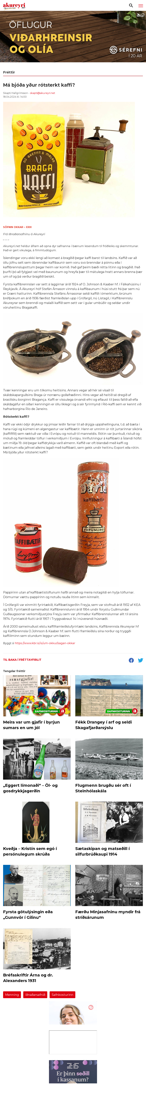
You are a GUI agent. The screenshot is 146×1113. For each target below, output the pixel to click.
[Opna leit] (131, 5)
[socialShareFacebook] (131, 661)
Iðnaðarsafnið (35, 995)
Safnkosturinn (62, 995)
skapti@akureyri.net (42, 93)
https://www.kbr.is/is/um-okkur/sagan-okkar (45, 643)
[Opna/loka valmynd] (140, 5)
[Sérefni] (73, 39)
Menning (12, 995)
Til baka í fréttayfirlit (22, 660)
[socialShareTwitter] (140, 661)
